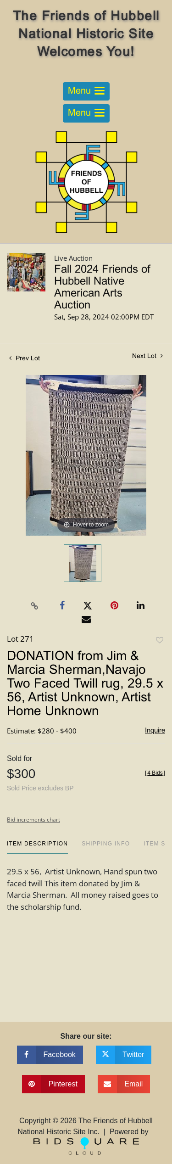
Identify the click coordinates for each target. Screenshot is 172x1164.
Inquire (155, 731)
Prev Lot (24, 359)
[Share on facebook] (50, 1055)
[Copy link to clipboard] (34, 605)
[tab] (37, 847)
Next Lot (147, 356)
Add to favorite (159, 640)
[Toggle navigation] (86, 91)
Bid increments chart (33, 819)
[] (155, 773)
